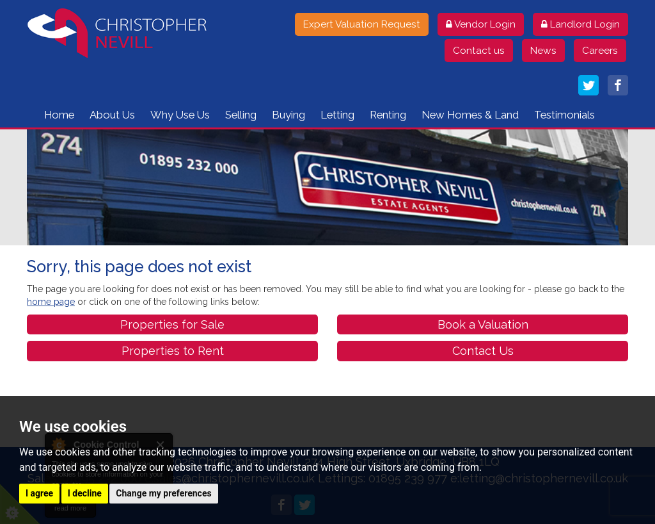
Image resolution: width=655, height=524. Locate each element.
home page (51, 302)
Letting (337, 114)
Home (59, 114)
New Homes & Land (470, 114)
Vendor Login (481, 24)
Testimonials (564, 114)
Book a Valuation (483, 324)
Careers (600, 50)
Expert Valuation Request (361, 24)
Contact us (479, 50)
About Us (112, 114)
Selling (240, 114)
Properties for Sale (172, 324)
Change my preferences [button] (163, 493)
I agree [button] (39, 493)
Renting (388, 114)
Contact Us (483, 350)
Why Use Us (180, 114)
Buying (288, 114)
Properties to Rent (173, 350)
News (543, 50)
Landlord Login (580, 24)
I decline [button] (85, 493)
